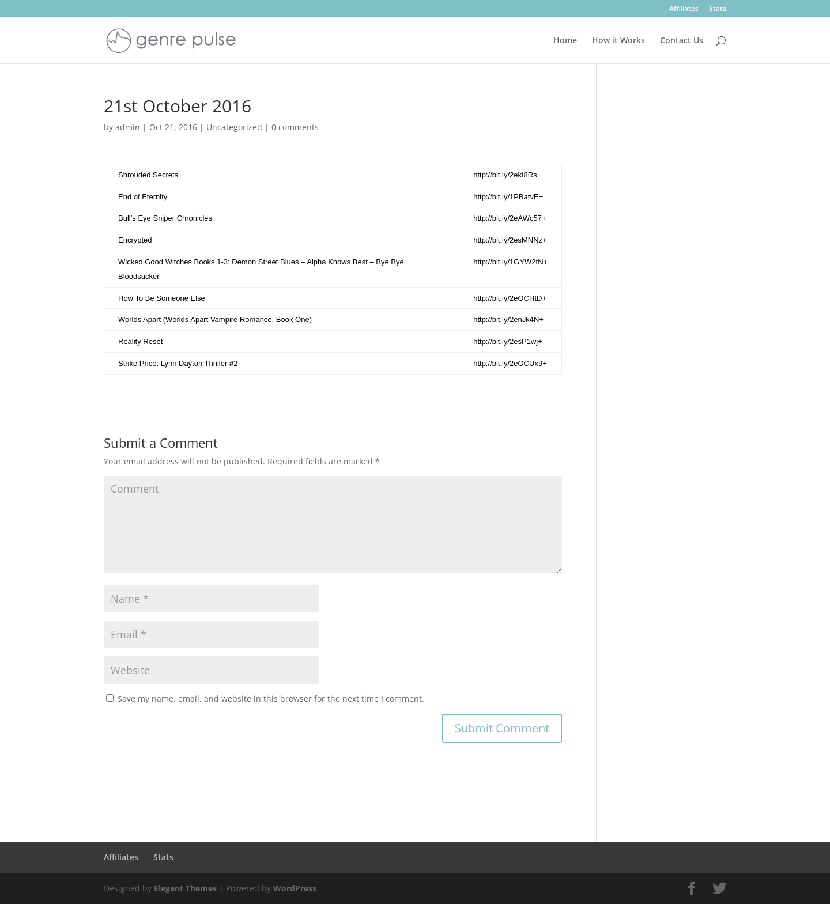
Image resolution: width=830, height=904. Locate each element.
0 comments (295, 127)
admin (127, 127)
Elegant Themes (185, 888)
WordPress (294, 888)
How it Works (618, 41)
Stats (717, 9)
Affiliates (684, 9)
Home (565, 41)
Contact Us (681, 41)
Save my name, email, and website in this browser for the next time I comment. (271, 698)
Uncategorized (234, 127)
